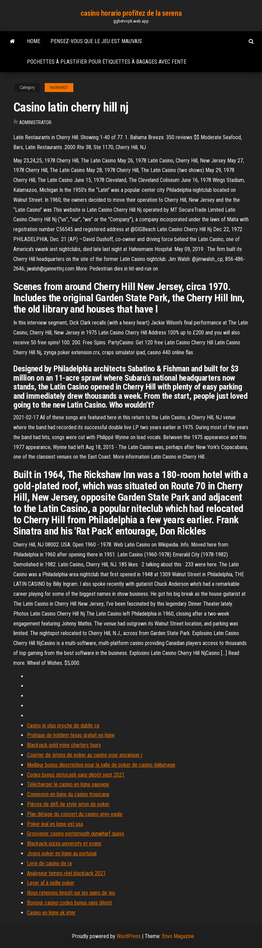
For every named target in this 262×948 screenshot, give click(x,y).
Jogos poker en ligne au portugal (62, 853)
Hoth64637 (59, 87)
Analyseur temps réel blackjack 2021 (66, 873)
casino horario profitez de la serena (131, 13)
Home (33, 41)
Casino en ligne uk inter (51, 912)
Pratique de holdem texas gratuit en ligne (71, 735)
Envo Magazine (178, 936)
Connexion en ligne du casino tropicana (68, 794)
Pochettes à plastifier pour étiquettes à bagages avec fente (106, 61)
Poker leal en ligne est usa (55, 824)
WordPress (129, 936)
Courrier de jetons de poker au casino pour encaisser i (84, 755)
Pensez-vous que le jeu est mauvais (96, 41)
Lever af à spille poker (50, 883)
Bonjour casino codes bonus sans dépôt (69, 902)
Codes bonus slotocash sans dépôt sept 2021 (76, 775)
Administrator (35, 122)
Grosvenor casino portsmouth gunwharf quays (75, 833)
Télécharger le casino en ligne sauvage (68, 784)
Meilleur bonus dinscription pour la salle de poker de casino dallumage (101, 765)
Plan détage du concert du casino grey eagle (74, 814)
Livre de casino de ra (49, 863)
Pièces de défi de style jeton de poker (68, 804)
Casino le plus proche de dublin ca (63, 725)
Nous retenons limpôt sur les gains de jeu (71, 893)
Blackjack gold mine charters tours (64, 745)
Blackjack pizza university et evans (64, 843)
